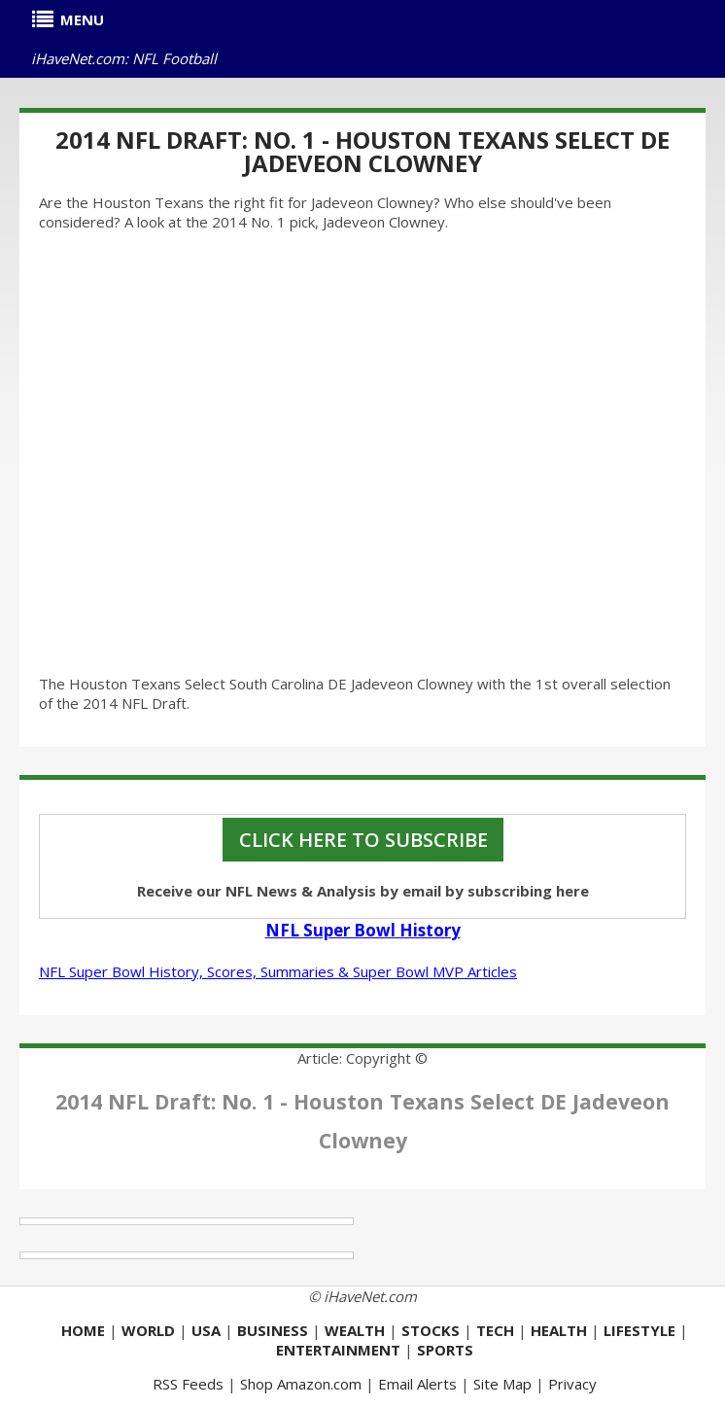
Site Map (502, 1383)
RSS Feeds (188, 1383)
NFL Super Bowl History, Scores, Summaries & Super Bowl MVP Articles (278, 971)
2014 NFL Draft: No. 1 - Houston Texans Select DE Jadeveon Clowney (362, 151)
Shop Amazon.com (301, 1383)
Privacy (572, 1383)
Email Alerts (417, 1383)
